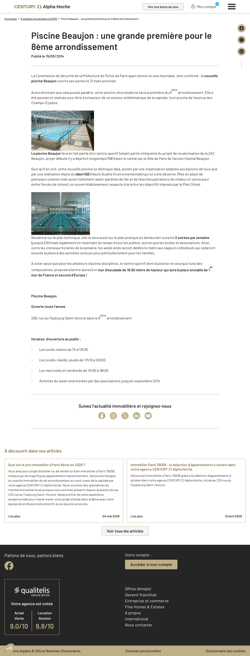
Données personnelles (143, 651)
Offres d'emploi (138, 588)
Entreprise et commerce (147, 600)
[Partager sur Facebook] (242, 28)
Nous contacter (138, 624)
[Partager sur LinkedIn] (242, 51)
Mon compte (203, 6)
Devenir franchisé (140, 594)
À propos (133, 612)
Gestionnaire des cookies (226, 651)
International (136, 618)
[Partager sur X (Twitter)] (242, 40)
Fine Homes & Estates (145, 606)
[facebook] (8, 565)
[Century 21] (42, 6)
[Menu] (232, 6)
